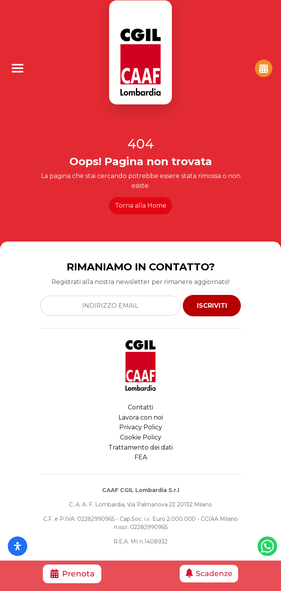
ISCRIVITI (212, 305)
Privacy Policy (140, 427)
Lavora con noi (140, 417)
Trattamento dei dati (140, 447)
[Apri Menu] (17, 68)
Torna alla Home (140, 205)
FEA (140, 457)
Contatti (140, 407)
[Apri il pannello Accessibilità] (17, 546)
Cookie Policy (140, 437)
